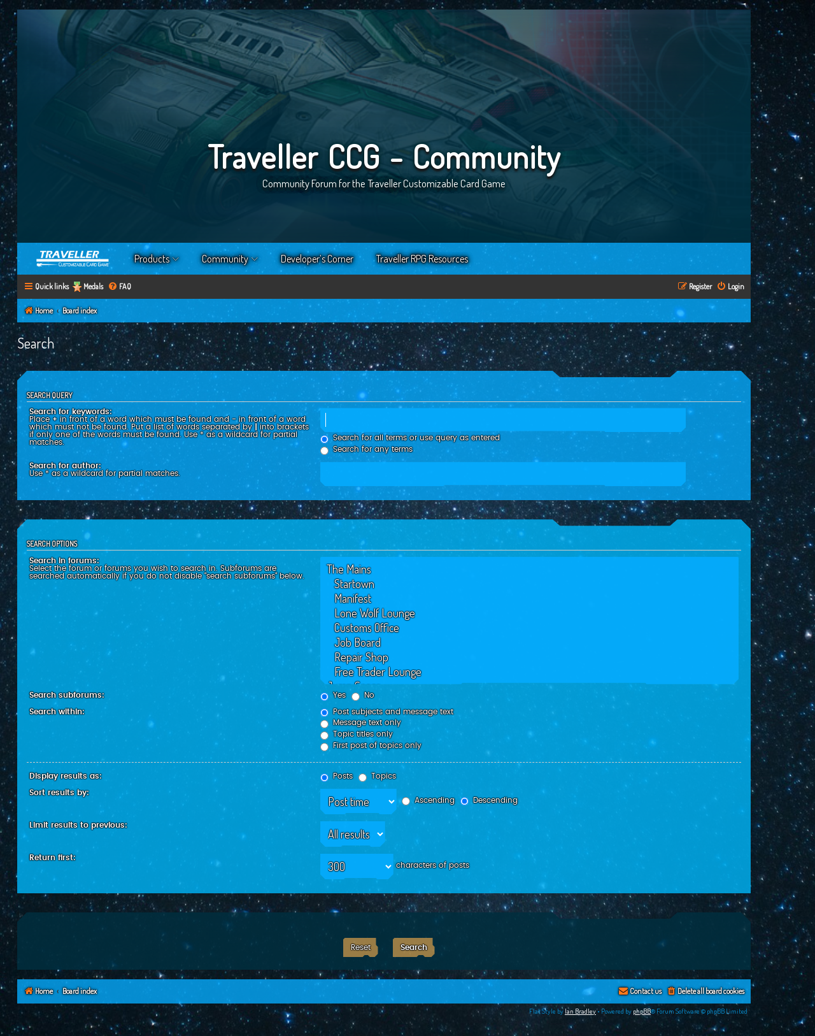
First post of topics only (371, 745)
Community (225, 258)
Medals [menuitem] (93, 286)
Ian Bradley (580, 1011)
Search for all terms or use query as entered (410, 438)
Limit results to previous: (78, 825)
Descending (489, 800)
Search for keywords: (70, 411)
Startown (529, 584)
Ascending (428, 800)
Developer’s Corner (317, 258)
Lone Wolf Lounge (529, 613)
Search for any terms (366, 449)
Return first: (52, 857)
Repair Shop (529, 657)
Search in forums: (64, 561)
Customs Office (529, 628)
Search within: (57, 712)
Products (151, 258)
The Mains (529, 569)
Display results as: (65, 776)
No (362, 695)
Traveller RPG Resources (422, 258)
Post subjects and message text (386, 712)
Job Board (529, 642)
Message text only (360, 722)
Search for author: (65, 466)
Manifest (529, 598)
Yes (333, 695)
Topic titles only (356, 734)
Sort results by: (59, 792)
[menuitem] (119, 287)
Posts (336, 776)
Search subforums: (66, 695)
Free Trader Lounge (529, 672)
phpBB (642, 1011)
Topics (377, 776)
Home (73, 258)
